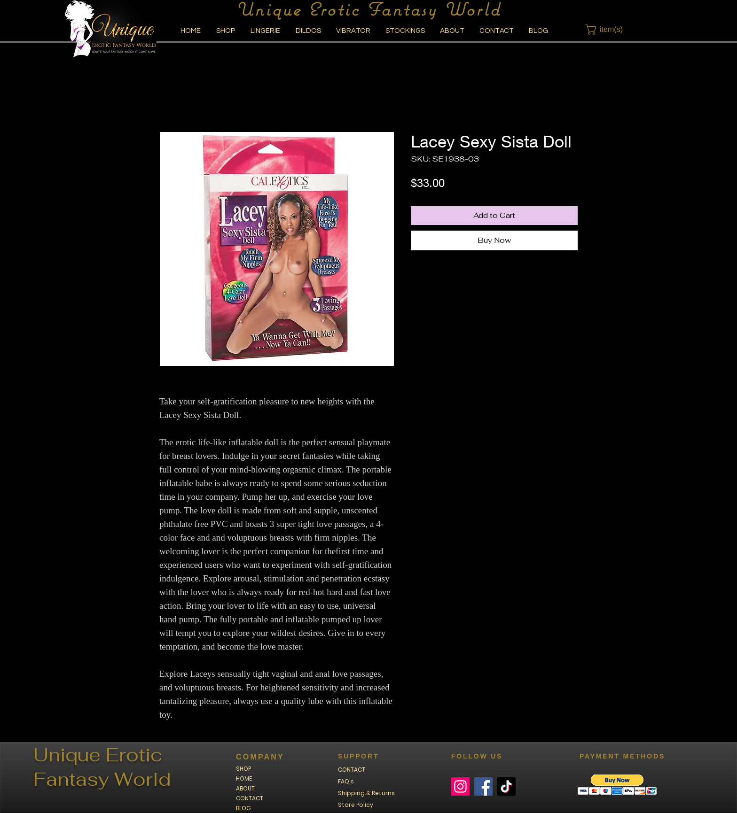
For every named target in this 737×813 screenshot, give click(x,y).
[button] (610, 29)
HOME (244, 778)
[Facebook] (483, 786)
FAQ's (346, 781)
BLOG (243, 808)
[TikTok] (506, 786)
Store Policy (355, 805)
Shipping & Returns (366, 793)
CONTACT (249, 798)
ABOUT (245, 788)
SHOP (243, 769)
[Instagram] (460, 786)
